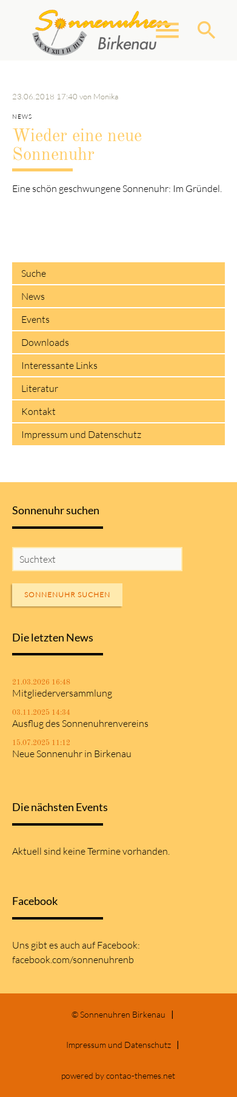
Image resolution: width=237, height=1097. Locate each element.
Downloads (45, 342)
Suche (33, 273)
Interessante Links (59, 365)
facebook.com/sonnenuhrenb (73, 959)
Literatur (39, 388)
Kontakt (38, 411)
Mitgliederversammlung (62, 693)
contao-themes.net (140, 1075)
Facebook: (118, 945)
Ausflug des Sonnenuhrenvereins (80, 723)
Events (35, 319)
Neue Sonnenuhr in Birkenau (72, 753)
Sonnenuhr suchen (67, 594)
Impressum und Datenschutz (81, 434)
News (33, 296)
